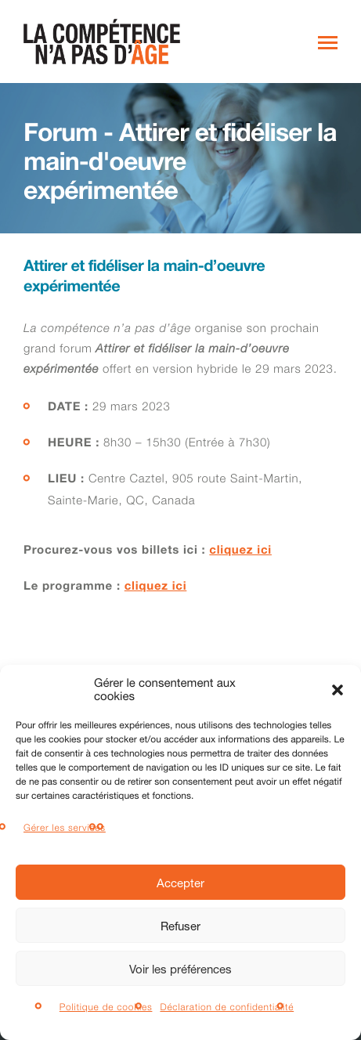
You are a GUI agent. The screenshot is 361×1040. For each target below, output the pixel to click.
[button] (337, 690)
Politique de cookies (106, 1007)
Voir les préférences (180, 969)
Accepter (180, 883)
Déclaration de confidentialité (227, 1007)
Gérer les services (64, 827)
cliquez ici (240, 552)
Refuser (180, 926)
